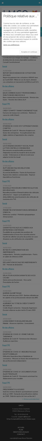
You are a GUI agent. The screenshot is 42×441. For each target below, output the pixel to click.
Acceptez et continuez (29, 52)
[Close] (38, 15)
